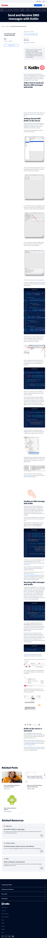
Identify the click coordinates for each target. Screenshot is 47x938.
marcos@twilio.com (33, 747)
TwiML (38, 596)
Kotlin (6, 41)
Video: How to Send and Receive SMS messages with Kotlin (33, 85)
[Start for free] (38, 5)
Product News (28, 10)
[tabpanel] (34, 312)
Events (33, 9)
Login (44, 1)
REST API (27, 590)
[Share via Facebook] (25, 34)
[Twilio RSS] (36, 34)
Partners (38, 9)
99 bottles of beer (30, 743)
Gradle (36, 123)
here (34, 114)
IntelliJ (31, 123)
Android (10, 41)
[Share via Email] (34, 34)
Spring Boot (40, 282)
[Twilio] (4, 5)
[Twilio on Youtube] (13, 935)
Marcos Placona (27, 42)
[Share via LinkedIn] (31, 34)
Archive (6, 26)
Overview (10, 9)
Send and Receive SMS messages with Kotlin (9, 34)
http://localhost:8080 (28, 474)
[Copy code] (43, 293)
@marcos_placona (36, 746)
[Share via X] (28, 34)
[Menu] (44, 5)
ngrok (30, 631)
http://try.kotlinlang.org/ (32, 740)
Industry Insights (22, 10)
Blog (3, 26)
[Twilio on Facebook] (2, 935)
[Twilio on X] (6, 935)
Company (44, 9)
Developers (16, 9)
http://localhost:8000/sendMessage (31, 574)
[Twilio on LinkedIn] (9, 935)
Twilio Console (31, 653)
